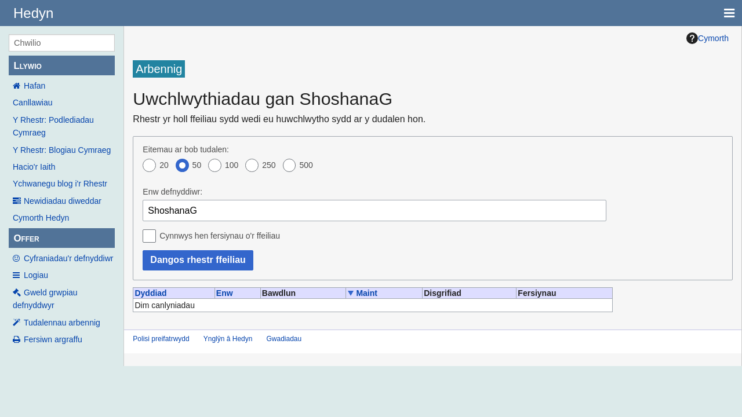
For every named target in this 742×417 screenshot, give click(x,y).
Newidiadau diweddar (62, 201)
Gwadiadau (283, 339)
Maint (366, 293)
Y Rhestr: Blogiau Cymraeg (62, 150)
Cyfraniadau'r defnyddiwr (68, 258)
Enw (224, 293)
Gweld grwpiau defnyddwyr (45, 299)
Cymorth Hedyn (41, 217)
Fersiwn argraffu (53, 339)
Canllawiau (32, 102)
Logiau (36, 275)
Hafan (34, 85)
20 (164, 165)
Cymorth (707, 38)
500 (305, 165)
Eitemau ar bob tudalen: (186, 149)
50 (197, 165)
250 (268, 165)
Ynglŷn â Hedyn (228, 339)
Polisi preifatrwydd (161, 339)
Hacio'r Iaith (34, 166)
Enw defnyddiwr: (172, 191)
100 (231, 165)
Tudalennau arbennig (62, 322)
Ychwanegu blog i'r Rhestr (60, 183)
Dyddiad (150, 293)
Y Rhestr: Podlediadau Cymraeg (53, 126)
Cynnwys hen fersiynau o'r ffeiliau (219, 235)
